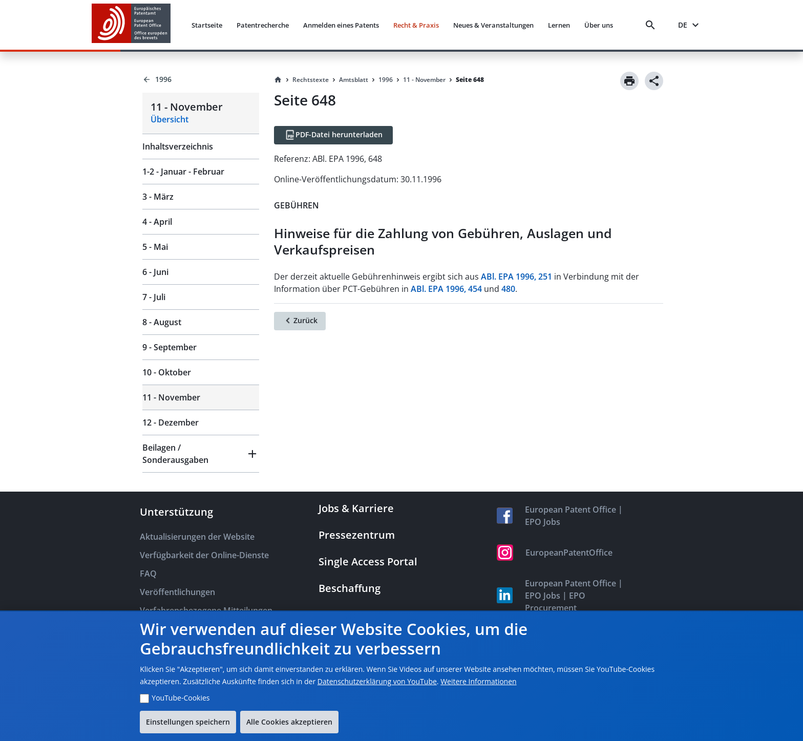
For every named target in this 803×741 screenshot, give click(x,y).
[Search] (652, 25)
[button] (200, 453)
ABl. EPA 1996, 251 (516, 276)
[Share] (654, 81)
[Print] (629, 81)
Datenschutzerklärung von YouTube (377, 681)
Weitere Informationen (478, 681)
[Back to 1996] (200, 79)
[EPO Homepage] (131, 25)
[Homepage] (278, 80)
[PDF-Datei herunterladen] (333, 135)
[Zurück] (300, 321)
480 (508, 288)
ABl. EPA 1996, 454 (446, 288)
